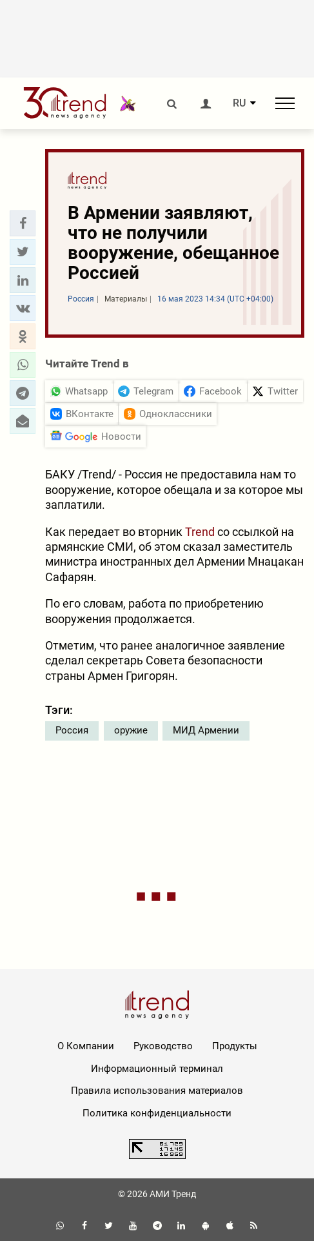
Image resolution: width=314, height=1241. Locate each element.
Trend (200, 531)
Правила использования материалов (157, 1090)
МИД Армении (206, 730)
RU (239, 103)
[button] (23, 223)
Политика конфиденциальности (157, 1113)
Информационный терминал (157, 1068)
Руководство (163, 1046)
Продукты (234, 1046)
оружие (131, 730)
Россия (71, 730)
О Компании (85, 1046)
